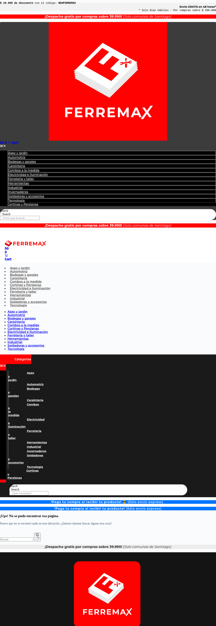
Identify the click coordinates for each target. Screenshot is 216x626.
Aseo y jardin (18, 153)
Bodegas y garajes (22, 161)
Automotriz (16, 157)
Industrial (15, 187)
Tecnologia (18, 305)
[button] (108, 146)
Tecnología (16, 200)
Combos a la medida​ (23, 170)
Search (4, 210)
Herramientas (18, 183)
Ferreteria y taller (21, 179)
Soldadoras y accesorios (26, 196)
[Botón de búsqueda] (37, 537)
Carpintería (16, 166)
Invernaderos (18, 192)
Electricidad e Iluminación (28, 174)
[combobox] (16, 539)
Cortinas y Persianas (23, 204)
